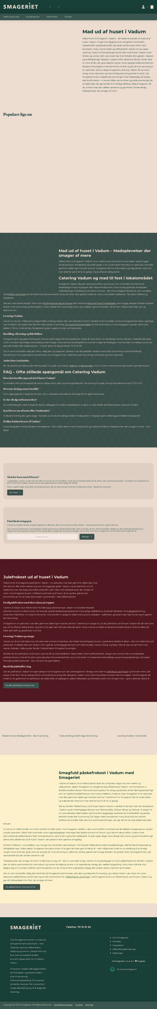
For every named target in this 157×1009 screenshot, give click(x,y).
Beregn (85, 536)
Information (52, 17)
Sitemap (89, 1005)
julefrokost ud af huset (117, 671)
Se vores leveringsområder (78, 324)
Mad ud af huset (11, 17)
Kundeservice (32, 17)
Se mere (13, 492)
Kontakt (117, 941)
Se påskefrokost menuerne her (21, 887)
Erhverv (68, 17)
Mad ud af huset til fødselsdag (101, 303)
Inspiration (118, 945)
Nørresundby (87, 366)
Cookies (79, 1005)
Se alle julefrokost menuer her (20, 685)
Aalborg (73, 366)
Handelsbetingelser (63, 1005)
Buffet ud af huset (17, 294)
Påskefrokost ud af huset (78, 877)
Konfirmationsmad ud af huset (58, 303)
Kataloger (118, 953)
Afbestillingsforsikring (124, 949)
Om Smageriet (120, 937)
